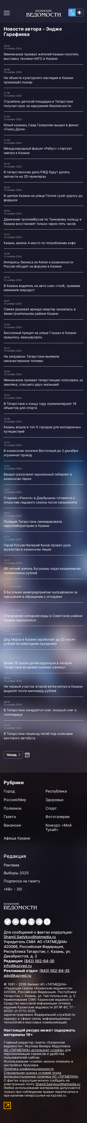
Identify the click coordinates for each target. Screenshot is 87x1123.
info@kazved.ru (18, 965)
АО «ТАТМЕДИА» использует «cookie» (34, 1050)
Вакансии (12, 825)
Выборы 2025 (16, 873)
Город (9, 791)
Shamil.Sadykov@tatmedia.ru (30, 936)
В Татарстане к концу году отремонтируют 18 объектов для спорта (40, 406)
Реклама (11, 865)
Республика (56, 791)
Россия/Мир (15, 799)
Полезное (12, 808)
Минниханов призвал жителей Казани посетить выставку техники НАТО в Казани (41, 56)
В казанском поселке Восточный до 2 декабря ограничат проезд (41, 453)
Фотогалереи (57, 816)
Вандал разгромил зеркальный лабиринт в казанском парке (38, 476)
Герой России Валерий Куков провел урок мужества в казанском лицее (37, 547)
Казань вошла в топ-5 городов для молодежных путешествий (42, 429)
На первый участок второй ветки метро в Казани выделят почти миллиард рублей (43, 688)
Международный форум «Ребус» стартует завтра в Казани (38, 150)
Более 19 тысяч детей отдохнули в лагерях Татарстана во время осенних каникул (38, 665)
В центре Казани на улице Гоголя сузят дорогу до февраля (43, 198)
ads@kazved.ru (17, 975)
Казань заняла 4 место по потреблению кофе (40, 243)
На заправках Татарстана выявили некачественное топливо (31, 358)
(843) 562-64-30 (39, 961)
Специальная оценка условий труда (32, 1073)
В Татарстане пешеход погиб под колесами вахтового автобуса (38, 736)
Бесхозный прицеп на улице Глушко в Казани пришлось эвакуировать (40, 335)
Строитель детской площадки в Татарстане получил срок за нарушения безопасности (38, 103)
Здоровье (54, 799)
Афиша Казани (17, 838)
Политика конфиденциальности (29, 1069)
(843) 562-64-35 (54, 970)
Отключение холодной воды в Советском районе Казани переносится (43, 618)
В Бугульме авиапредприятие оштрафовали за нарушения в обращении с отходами (40, 594)
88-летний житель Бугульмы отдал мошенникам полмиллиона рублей (42, 570)
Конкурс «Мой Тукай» (58, 827)
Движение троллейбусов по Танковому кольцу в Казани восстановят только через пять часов (42, 221)
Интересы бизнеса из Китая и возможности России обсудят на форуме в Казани (38, 264)
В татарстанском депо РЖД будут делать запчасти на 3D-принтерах (37, 174)
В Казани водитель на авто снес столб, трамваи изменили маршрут (42, 288)
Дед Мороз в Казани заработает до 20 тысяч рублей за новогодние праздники (39, 641)
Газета (10, 816)
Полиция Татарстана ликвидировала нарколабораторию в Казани (33, 523)
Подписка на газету (22, 881)
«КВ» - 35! (13, 889)
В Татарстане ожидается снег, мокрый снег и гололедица (40, 712)
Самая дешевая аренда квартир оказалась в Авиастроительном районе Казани (40, 311)
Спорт (51, 808)
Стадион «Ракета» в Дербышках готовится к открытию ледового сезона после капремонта (40, 500)
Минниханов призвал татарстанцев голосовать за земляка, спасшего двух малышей (43, 382)
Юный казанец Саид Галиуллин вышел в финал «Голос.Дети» (41, 127)
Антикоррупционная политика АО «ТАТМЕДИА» (41, 1076)
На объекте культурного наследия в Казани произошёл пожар (38, 80)
